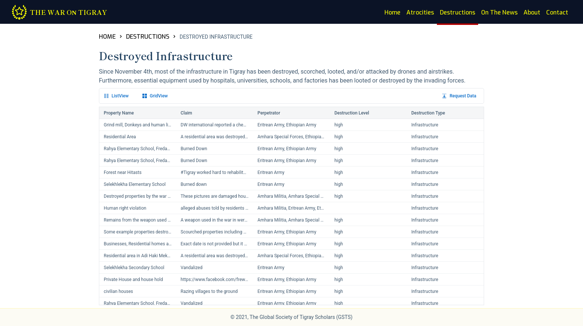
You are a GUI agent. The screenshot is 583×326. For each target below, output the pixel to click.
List (116, 96)
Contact (557, 12)
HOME (107, 37)
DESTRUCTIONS (147, 37)
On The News (499, 12)
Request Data (459, 96)
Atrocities (420, 12)
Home (392, 12)
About (532, 12)
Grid (155, 96)
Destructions (457, 12)
